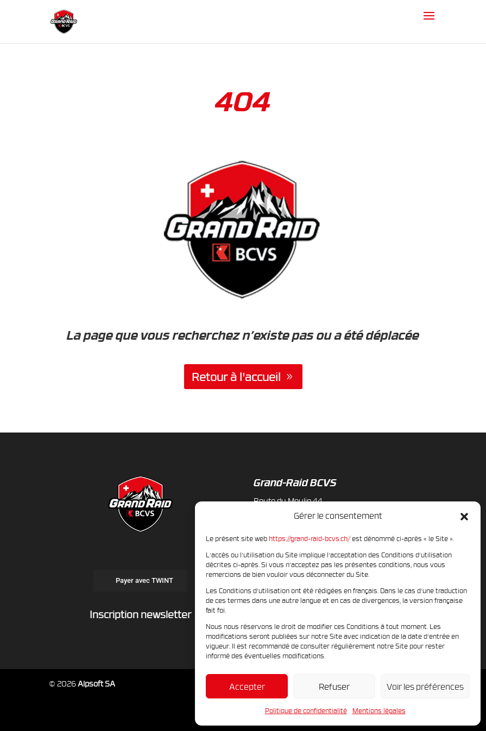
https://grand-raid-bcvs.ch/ (309, 538)
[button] (464, 516)
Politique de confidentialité (306, 710)
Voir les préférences (425, 686)
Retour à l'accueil (236, 376)
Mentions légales (379, 710)
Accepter (247, 686)
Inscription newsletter (140, 614)
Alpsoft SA (96, 683)
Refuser (334, 686)
